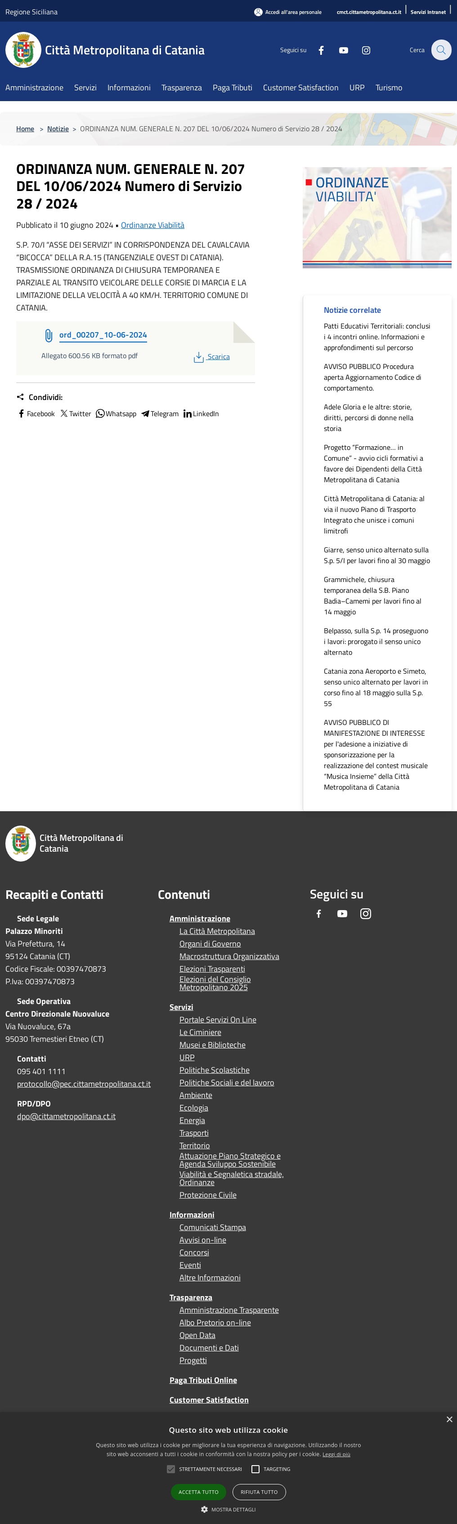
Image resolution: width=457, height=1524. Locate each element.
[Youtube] (338, 50)
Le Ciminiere (200, 1032)
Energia (192, 1120)
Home (25, 128)
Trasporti (194, 1133)
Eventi (190, 1265)
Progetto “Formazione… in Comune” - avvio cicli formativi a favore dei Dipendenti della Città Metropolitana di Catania (373, 463)
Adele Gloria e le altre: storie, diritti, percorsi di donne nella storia (368, 417)
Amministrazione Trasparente (229, 1310)
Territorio (194, 1146)
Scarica (211, 356)
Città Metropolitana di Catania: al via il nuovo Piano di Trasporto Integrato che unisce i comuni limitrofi (374, 514)
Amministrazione (200, 918)
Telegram (159, 413)
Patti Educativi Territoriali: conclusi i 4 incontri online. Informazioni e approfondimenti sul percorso (377, 336)
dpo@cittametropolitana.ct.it (66, 1116)
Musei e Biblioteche (212, 1045)
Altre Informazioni (210, 1278)
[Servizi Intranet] (428, 12)
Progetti (193, 1360)
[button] (210, 1469)
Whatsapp (115, 413)
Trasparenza (191, 1297)
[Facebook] (316, 50)
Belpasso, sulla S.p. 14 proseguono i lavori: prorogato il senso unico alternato (376, 641)
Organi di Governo (210, 944)
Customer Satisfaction (209, 1400)
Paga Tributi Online (203, 1380)
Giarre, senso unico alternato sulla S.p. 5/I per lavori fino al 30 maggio (377, 555)
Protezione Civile (208, 1195)
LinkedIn (200, 413)
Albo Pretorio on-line (215, 1323)
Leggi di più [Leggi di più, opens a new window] (336, 1454)
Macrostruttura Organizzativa (229, 956)
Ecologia (193, 1108)
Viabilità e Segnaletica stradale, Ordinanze (231, 1178)
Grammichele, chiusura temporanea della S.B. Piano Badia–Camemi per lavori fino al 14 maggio (372, 595)
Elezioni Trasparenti (212, 969)
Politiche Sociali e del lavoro (226, 1083)
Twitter (74, 413)
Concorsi (194, 1253)
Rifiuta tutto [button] (259, 1491)
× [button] (449, 1420)
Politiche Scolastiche (214, 1070)
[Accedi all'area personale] (287, 11)
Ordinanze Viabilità (152, 225)
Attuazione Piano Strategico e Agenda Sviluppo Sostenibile (230, 1160)
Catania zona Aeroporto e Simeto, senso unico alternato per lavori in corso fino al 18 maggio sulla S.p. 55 (376, 687)
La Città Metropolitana (217, 931)
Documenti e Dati (209, 1348)
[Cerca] (441, 50)
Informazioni (192, 1215)
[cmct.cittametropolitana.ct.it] (369, 12)
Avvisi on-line (202, 1240)
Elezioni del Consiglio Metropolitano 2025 (215, 983)
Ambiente (195, 1095)
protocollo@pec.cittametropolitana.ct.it (84, 1084)
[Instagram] (361, 50)
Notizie (58, 128)
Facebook (35, 413)
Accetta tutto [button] (199, 1491)
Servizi (181, 1007)
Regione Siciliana (31, 11)
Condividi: (39, 397)
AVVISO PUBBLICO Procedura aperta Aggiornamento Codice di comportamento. (372, 377)
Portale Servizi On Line (217, 1020)
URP (187, 1057)
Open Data (197, 1335)
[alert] (228, 1468)
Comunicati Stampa (212, 1227)
